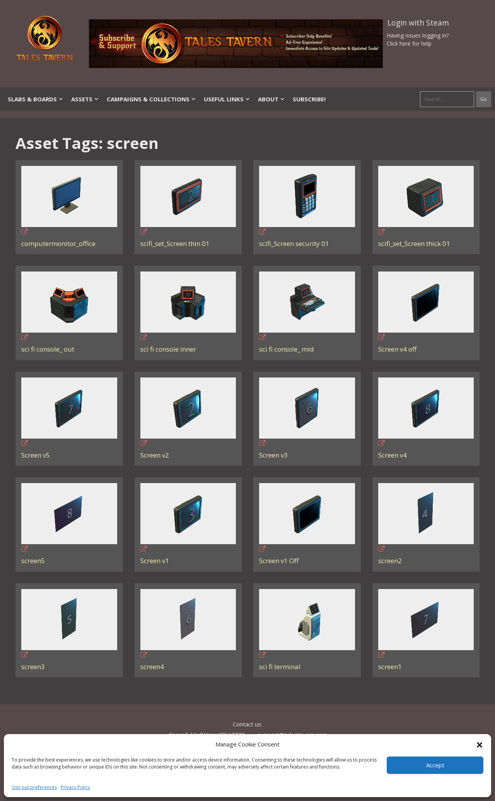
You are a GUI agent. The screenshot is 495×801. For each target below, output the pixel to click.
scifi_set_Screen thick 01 (414, 243)
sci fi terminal (279, 666)
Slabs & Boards (35, 99)
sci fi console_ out (47, 349)
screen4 (152, 666)
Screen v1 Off (279, 560)
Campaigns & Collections (151, 99)
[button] (479, 744)
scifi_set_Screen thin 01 (175, 243)
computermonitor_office (58, 243)
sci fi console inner (168, 349)
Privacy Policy (75, 787)
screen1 (390, 666)
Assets (85, 99)
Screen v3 (273, 455)
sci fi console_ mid (286, 349)
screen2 (390, 560)
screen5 (33, 560)
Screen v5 (35, 455)
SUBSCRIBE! (309, 99)
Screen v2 (154, 455)
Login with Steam (418, 23)
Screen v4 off (397, 349)
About (271, 99)
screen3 (33, 666)
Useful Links (227, 99)
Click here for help (409, 43)
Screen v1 (154, 560)
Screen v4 (392, 455)
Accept (435, 765)
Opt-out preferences (34, 787)
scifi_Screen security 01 (294, 243)
